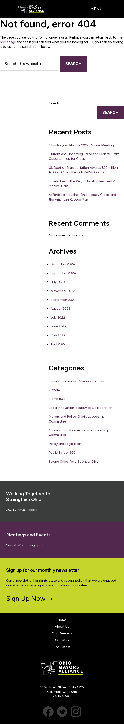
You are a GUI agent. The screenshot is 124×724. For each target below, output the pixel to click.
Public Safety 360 (62, 453)
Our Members (62, 633)
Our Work (62, 640)
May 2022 (58, 335)
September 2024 (63, 273)
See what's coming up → (24, 545)
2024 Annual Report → (23, 510)
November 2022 (63, 291)
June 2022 (58, 326)
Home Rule (57, 399)
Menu (96, 8)
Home (62, 620)
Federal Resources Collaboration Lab (76, 381)
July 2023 (58, 282)
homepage (8, 42)
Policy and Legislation (65, 444)
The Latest (62, 647)
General (54, 390)
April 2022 (58, 344)
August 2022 (60, 308)
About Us (62, 627)
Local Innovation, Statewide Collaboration (80, 408)
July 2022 (58, 317)
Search (54, 103)
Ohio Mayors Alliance (31, 9)
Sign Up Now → (30, 599)
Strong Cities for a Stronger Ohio (74, 462)
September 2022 (63, 300)
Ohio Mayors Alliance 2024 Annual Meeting (81, 145)
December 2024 (63, 264)
